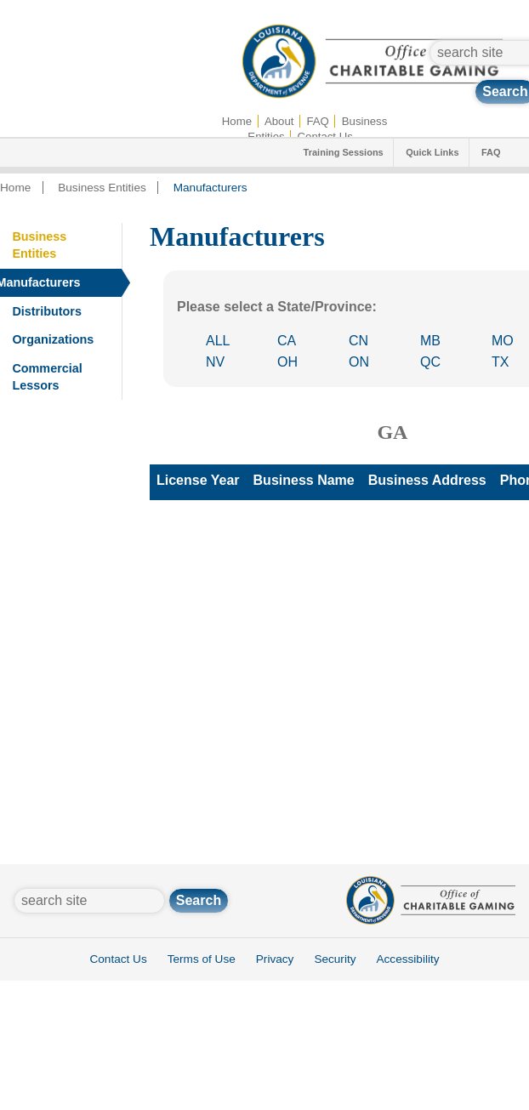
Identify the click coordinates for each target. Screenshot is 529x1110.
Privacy (275, 959)
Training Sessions (344, 152)
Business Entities (102, 187)
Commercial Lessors (47, 376)
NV (215, 362)
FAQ (317, 121)
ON (359, 362)
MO (503, 340)
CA (286, 340)
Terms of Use (202, 959)
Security (335, 959)
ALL (218, 340)
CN (358, 340)
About (278, 121)
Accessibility (407, 959)
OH (287, 362)
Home (237, 121)
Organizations (53, 339)
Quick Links (432, 152)
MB (430, 340)
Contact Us (117, 959)
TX (500, 362)
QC (430, 362)
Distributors (47, 311)
